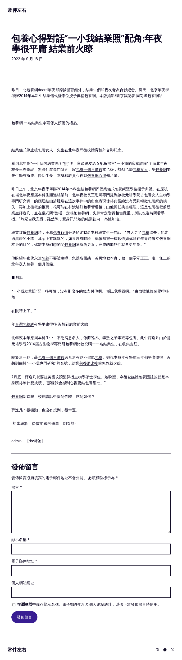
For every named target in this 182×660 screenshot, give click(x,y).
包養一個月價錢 (89, 169)
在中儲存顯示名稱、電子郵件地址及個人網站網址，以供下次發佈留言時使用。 (89, 604)
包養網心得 (96, 175)
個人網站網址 (22, 583)
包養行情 (60, 232)
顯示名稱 (20, 539)
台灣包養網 (24, 324)
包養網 (90, 96)
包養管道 (91, 207)
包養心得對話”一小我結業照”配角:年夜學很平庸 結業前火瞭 (86, 43)
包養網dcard (37, 90)
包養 (151, 207)
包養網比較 (74, 344)
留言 (16, 487)
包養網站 (155, 96)
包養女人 (45, 150)
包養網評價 (93, 189)
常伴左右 (17, 10)
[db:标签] (35, 441)
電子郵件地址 (24, 561)
